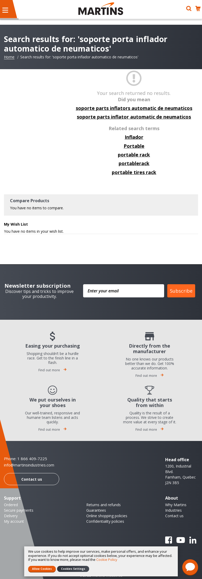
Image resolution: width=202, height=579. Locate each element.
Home (9, 57)
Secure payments (18, 510)
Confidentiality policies (105, 521)
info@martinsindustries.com (29, 465)
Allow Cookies (42, 569)
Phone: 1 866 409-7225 (25, 458)
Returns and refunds (103, 504)
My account (14, 521)
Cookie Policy (106, 559)
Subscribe (181, 291)
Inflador (134, 137)
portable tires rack (134, 172)
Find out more (52, 370)
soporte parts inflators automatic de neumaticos (134, 108)
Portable (134, 146)
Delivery (11, 515)
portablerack (134, 163)
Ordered (11, 504)
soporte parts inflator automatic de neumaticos (134, 117)
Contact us (31, 479)
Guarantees (96, 510)
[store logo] (100, 8)
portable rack (134, 154)
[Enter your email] (123, 290)
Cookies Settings (73, 569)
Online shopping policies (106, 515)
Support (12, 498)
